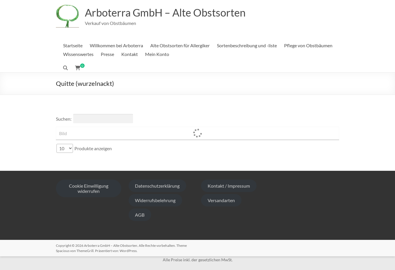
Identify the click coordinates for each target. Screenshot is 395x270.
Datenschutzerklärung (157, 186)
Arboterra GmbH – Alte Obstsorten (165, 12)
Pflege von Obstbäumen (308, 45)
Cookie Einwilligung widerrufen (88, 188)
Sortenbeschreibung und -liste (247, 45)
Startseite (73, 45)
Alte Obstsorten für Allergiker (180, 45)
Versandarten (221, 200)
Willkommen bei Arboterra (116, 45)
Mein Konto (157, 54)
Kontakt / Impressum (229, 186)
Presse (107, 54)
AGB (140, 215)
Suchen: (94, 118)
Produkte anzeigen (84, 148)
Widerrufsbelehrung (155, 200)
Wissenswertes (78, 54)
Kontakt (129, 54)
